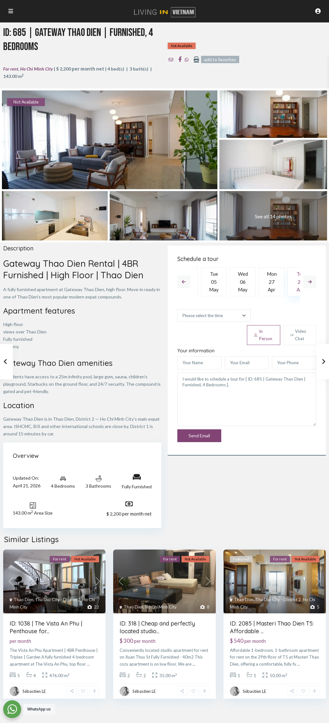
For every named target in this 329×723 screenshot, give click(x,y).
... (88, 664)
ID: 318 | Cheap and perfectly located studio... (157, 627)
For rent (10, 68)
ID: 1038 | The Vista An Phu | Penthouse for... (46, 627)
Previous (183, 281)
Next (309, 281)
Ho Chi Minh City (36, 68)
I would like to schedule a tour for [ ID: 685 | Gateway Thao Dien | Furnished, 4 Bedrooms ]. (246, 399)
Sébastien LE (34, 691)
